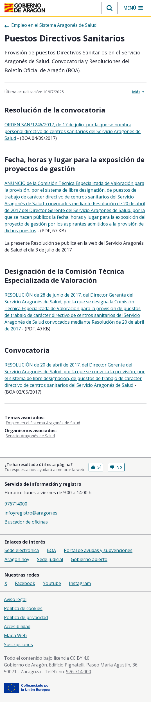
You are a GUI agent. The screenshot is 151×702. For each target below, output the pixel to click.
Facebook (25, 583)
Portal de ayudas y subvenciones (98, 550)
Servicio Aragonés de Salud (30, 435)
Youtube (52, 583)
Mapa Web (15, 635)
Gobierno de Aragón (25, 665)
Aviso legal (15, 599)
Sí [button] (96, 467)
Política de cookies (23, 608)
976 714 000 (78, 671)
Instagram (80, 583)
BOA (51, 550)
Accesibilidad (17, 626)
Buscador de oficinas (26, 522)
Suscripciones (18, 644)
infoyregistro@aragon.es (30, 513)
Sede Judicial (50, 559)
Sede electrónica (21, 550)
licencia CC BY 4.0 (71, 658)
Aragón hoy (16, 559)
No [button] (116, 467)
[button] (109, 7)
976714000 (15, 504)
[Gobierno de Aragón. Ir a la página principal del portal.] (24, 7)
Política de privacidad (26, 617)
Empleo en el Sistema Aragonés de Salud (43, 422)
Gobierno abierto (89, 559)
